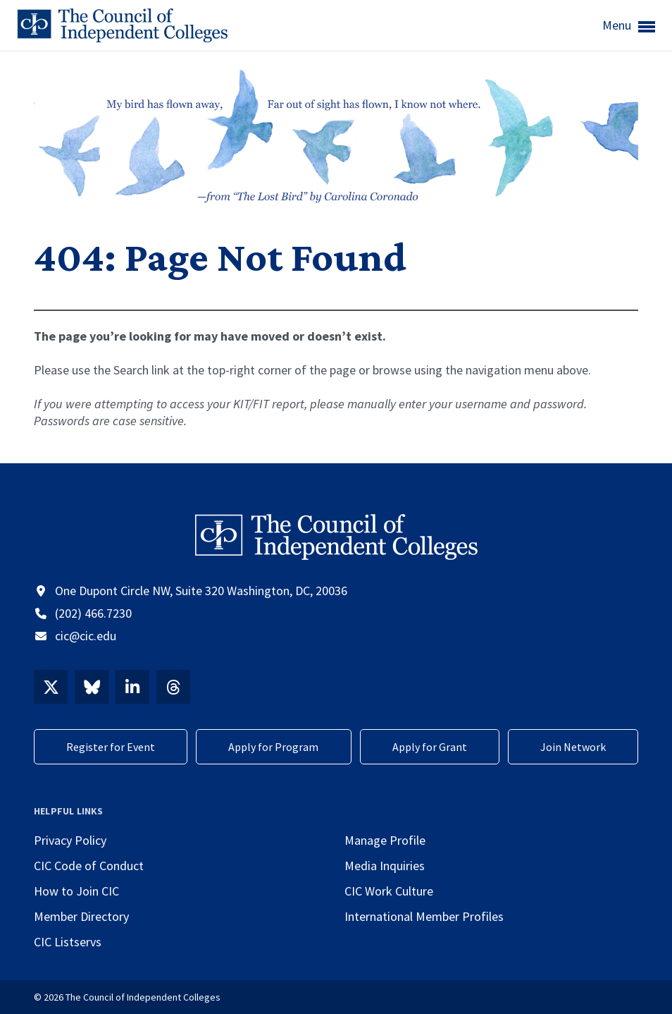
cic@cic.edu (85, 636)
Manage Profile (384, 840)
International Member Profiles (424, 916)
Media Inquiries (384, 865)
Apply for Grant (429, 747)
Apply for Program (273, 747)
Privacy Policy (70, 840)
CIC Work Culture (388, 891)
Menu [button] (628, 26)
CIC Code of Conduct (89, 865)
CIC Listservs (67, 942)
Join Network (573, 747)
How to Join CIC (76, 891)
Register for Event (110, 747)
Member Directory (81, 916)
